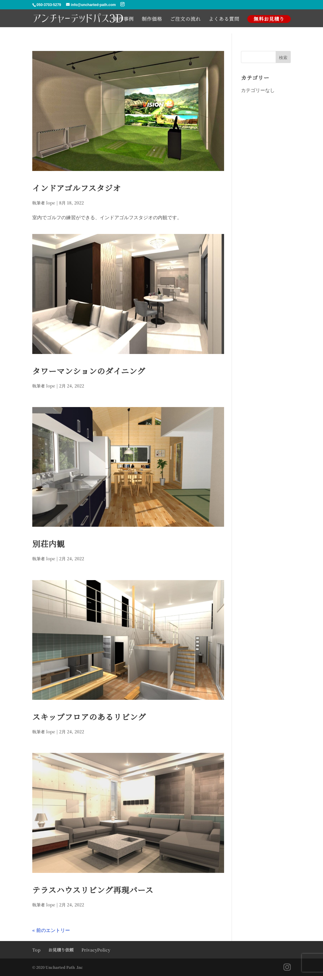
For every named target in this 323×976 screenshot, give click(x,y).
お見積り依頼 (61, 950)
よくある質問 (224, 19)
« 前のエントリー (51, 930)
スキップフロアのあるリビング (89, 716)
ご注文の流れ (185, 19)
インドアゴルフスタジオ (76, 187)
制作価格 (152, 19)
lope (50, 203)
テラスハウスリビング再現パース (93, 889)
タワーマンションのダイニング (88, 370)
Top (36, 950)
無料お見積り (269, 18)
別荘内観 (48, 543)
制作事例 (123, 19)
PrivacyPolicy (95, 950)
